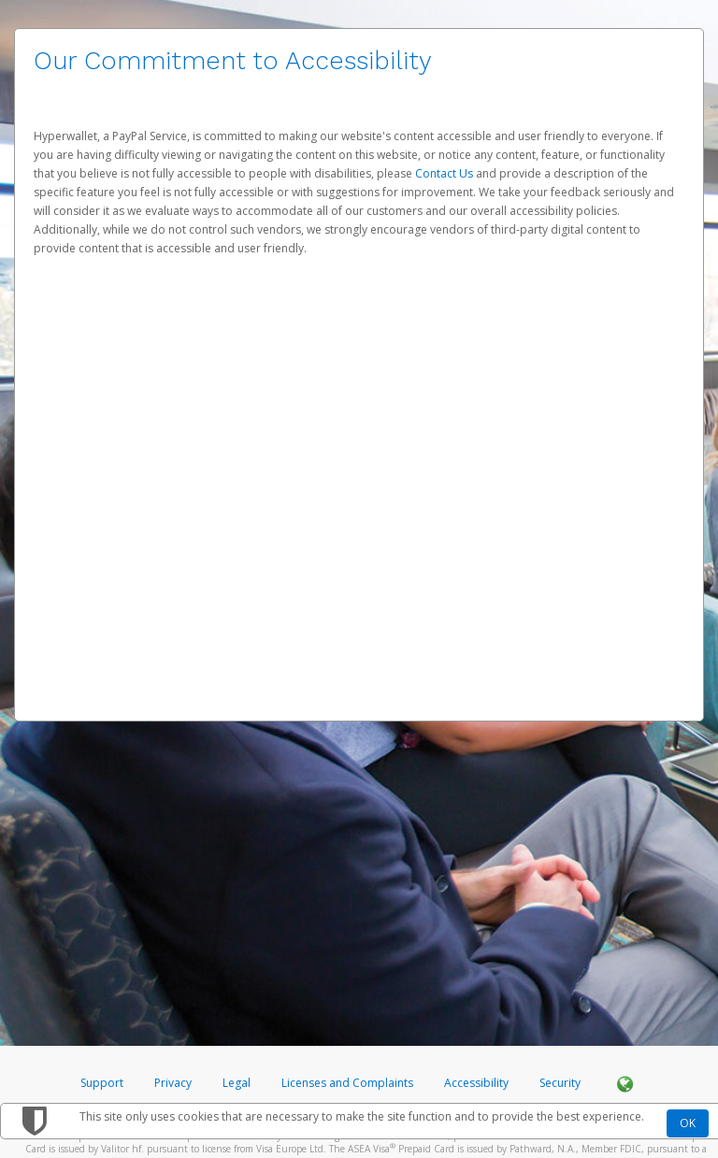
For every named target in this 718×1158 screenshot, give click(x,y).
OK (688, 1123)
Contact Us (445, 173)
